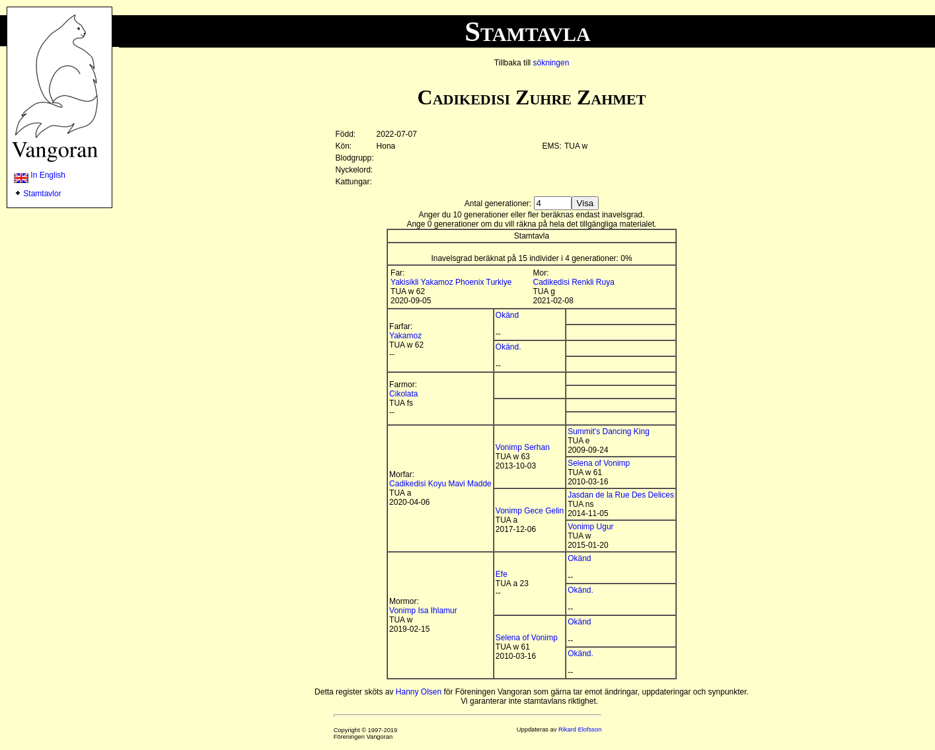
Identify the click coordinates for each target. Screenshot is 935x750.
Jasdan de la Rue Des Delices (621, 495)
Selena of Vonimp (599, 463)
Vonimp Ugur (590, 526)
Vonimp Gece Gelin (530, 510)
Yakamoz (405, 335)
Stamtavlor (42, 193)
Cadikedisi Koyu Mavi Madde (440, 483)
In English (39, 175)
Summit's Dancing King (609, 431)
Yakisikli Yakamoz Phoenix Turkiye (451, 282)
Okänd (507, 315)
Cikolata (403, 393)
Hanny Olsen (418, 691)
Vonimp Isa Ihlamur (423, 610)
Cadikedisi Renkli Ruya (574, 282)
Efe (501, 574)
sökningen (551, 62)
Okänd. (508, 347)
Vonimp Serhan (523, 447)
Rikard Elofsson (579, 729)
